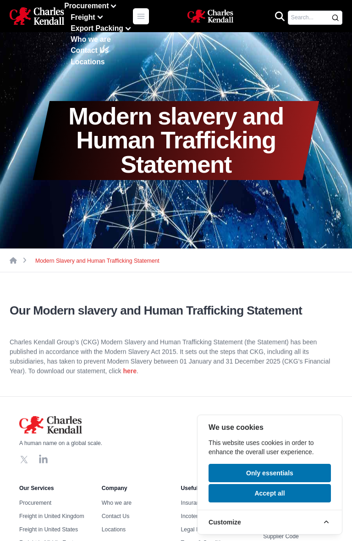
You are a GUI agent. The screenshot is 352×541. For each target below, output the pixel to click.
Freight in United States (48, 529)
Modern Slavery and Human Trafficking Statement (97, 261)
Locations (87, 62)
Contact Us (90, 50)
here (130, 374)
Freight (87, 17)
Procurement (91, 6)
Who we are (91, 39)
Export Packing (102, 29)
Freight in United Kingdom (51, 516)
